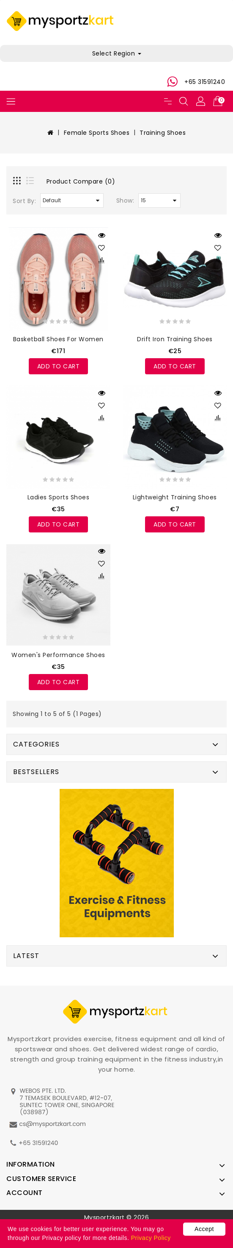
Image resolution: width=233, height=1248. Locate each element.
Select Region (116, 53)
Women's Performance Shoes (58, 655)
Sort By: (24, 201)
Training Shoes (163, 132)
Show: (125, 200)
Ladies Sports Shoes (58, 497)
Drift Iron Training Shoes (175, 339)
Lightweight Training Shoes (175, 497)
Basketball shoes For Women (58, 339)
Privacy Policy (151, 1237)
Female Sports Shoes (97, 132)
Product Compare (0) (81, 181)
